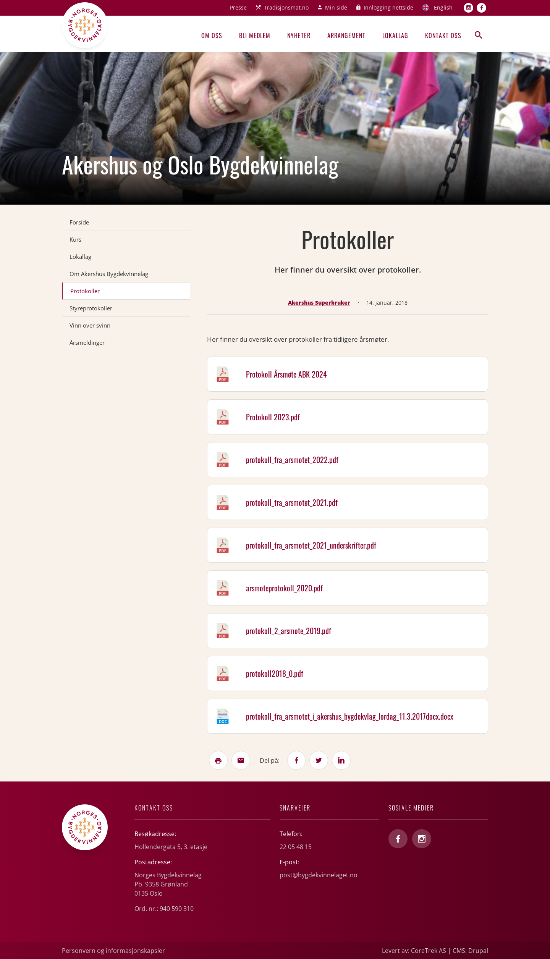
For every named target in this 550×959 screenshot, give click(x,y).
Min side (336, 7)
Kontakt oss (443, 35)
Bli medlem (254, 35)
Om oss (211, 35)
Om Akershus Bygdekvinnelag (109, 274)
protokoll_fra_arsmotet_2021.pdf (292, 502)
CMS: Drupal (470, 950)
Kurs (75, 239)
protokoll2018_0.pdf (274, 673)
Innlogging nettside (388, 7)
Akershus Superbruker (319, 302)
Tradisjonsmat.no (286, 7)
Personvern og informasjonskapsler (113, 950)
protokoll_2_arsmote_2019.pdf (288, 630)
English (443, 7)
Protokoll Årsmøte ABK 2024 (286, 374)
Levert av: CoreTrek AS (414, 950)
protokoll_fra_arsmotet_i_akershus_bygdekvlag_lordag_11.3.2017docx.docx (349, 716)
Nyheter (299, 35)
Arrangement (346, 35)
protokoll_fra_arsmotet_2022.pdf (292, 459)
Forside (79, 222)
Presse (238, 7)
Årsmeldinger (87, 342)
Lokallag (395, 35)
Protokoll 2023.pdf (273, 417)
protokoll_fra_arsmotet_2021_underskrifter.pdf (311, 545)
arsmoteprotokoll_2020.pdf (284, 588)
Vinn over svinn (90, 325)
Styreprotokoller (91, 308)
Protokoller (85, 291)
